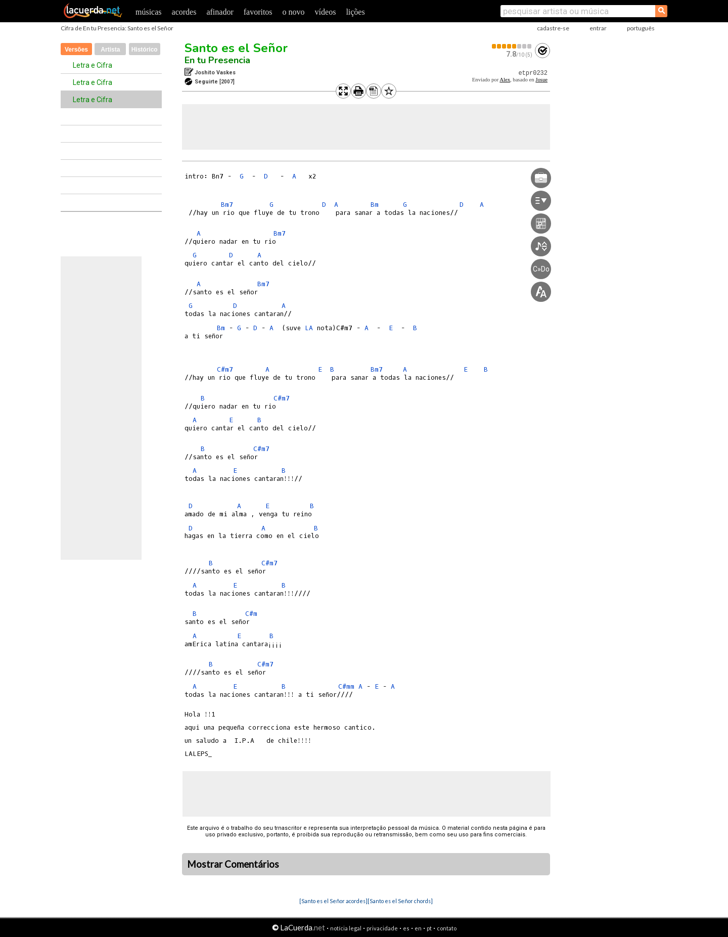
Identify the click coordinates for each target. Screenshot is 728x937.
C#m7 (225, 369)
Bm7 (227, 204)
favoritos (258, 12)
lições (355, 12)
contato (447, 928)
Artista (110, 49)
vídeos (325, 12)
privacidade (382, 928)
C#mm (346, 686)
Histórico (144, 49)
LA (309, 328)
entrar (598, 28)
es (406, 928)
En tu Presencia (217, 60)
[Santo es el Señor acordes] (333, 901)
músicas (148, 12)
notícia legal (345, 928)
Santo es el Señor (236, 48)
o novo (294, 12)
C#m (251, 613)
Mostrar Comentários (233, 864)
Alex (504, 79)
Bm (375, 204)
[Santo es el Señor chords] (400, 901)
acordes (184, 12)
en (418, 928)
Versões (76, 49)
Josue (541, 79)
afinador (219, 12)
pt (429, 928)
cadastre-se (553, 28)
